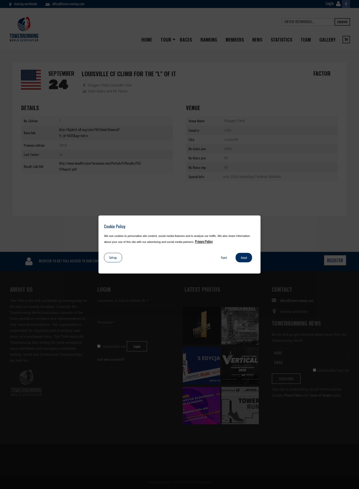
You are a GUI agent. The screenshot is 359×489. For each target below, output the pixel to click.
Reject (224, 258)
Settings (113, 258)
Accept (244, 258)
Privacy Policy (203, 241)
